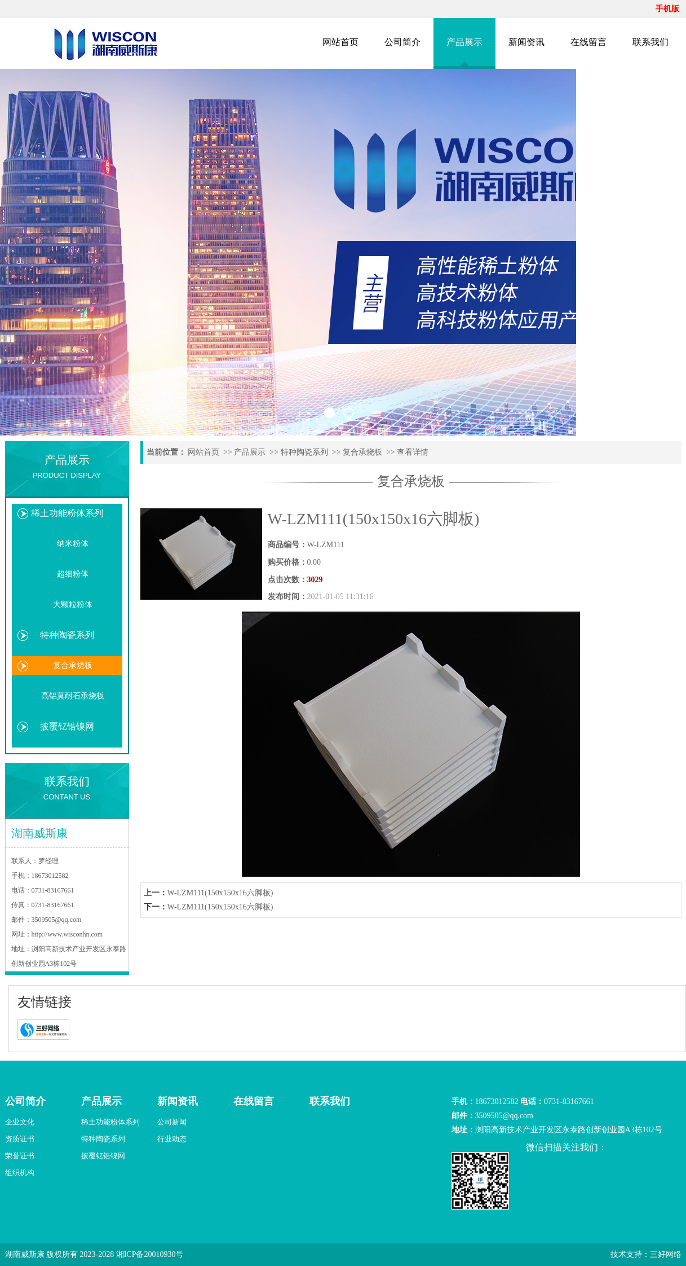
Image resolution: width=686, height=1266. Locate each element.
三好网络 (665, 1254)
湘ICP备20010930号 (150, 1254)
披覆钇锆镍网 (67, 726)
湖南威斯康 (25, 1254)
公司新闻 (172, 1122)
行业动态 (172, 1139)
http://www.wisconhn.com (67, 934)
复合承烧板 (72, 665)
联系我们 (650, 42)
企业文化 (19, 1122)
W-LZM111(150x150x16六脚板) (220, 893)
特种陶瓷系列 (67, 635)
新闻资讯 (526, 42)
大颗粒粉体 (72, 604)
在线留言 (588, 42)
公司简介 (402, 42)
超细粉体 (72, 574)
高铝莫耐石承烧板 (72, 696)
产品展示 (464, 42)
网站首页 (340, 42)
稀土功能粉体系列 (67, 513)
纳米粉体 (72, 543)
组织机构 (19, 1172)
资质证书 (19, 1139)
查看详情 (412, 452)
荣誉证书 (19, 1155)
